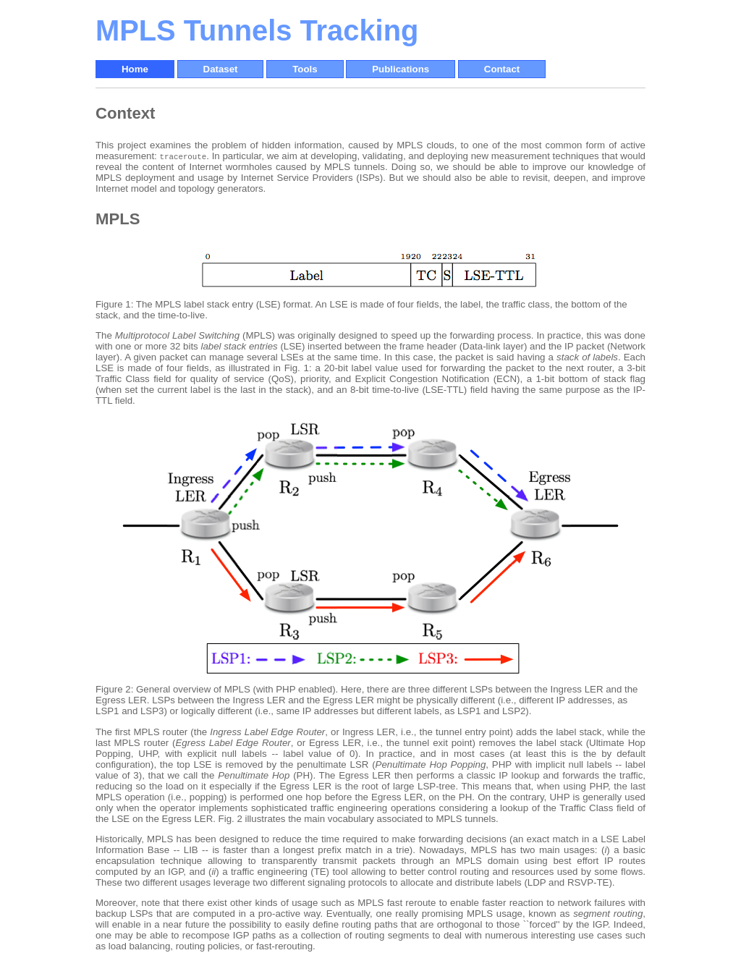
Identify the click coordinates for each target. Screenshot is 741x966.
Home (135, 69)
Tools (304, 69)
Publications (400, 69)
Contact (502, 69)
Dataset (220, 69)
